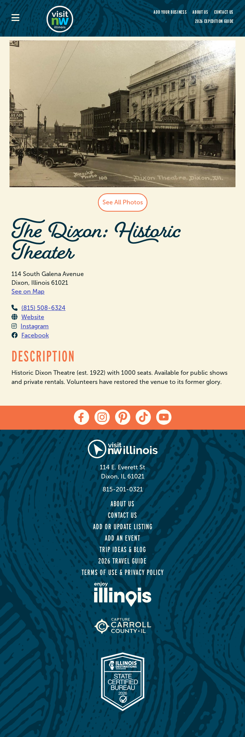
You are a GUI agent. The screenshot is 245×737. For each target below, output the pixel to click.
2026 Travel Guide (122, 561)
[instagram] (102, 417)
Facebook (30, 335)
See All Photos (122, 202)
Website (27, 317)
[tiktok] (143, 417)
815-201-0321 (122, 489)
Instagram (30, 326)
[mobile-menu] (28, 18)
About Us (200, 12)
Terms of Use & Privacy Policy (123, 572)
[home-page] (81, 18)
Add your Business (170, 12)
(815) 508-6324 (38, 308)
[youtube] (163, 417)
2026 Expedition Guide (214, 21)
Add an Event (122, 538)
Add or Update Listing (122, 526)
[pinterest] (122, 417)
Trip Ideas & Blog (122, 549)
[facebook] (81, 417)
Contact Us (224, 12)
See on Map (28, 291)
